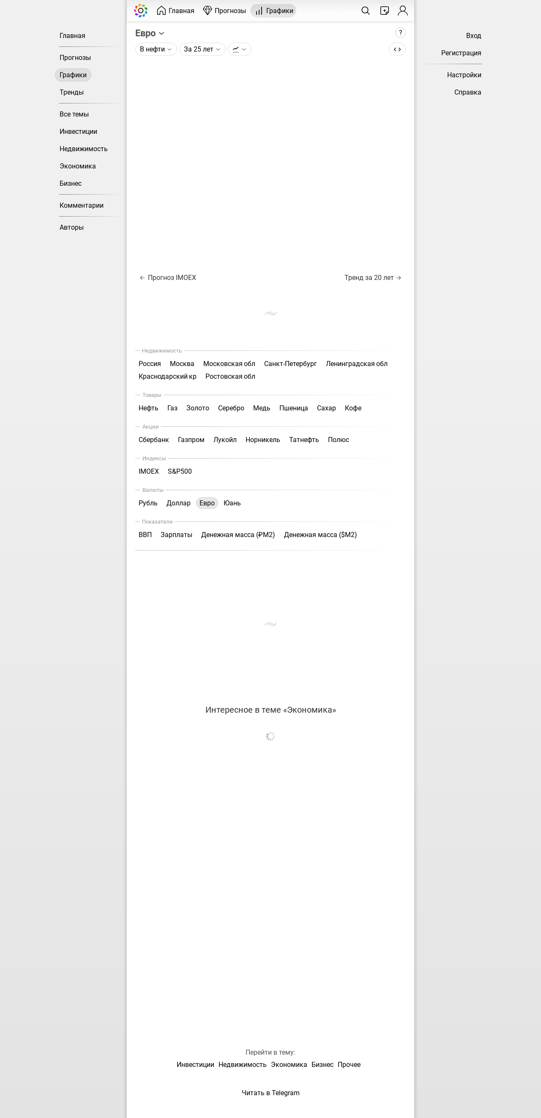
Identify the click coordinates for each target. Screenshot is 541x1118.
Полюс (338, 440)
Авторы (72, 227)
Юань (232, 503)
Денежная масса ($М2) (320, 535)
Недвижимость (84, 149)
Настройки (464, 75)
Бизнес (71, 183)
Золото (197, 408)
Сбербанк (154, 440)
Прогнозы (75, 58)
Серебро (231, 408)
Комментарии (82, 205)
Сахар (326, 408)
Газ (172, 408)
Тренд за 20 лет (372, 278)
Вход (473, 36)
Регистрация (461, 53)
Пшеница (293, 408)
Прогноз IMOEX (168, 278)
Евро (150, 32)
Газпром (191, 440)
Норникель (263, 440)
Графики (73, 75)
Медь (261, 408)
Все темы (74, 114)
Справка (467, 92)
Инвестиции (78, 132)
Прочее (349, 1065)
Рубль (148, 503)
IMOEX (149, 471)
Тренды (72, 92)
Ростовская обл (230, 376)
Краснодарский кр (168, 376)
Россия (150, 364)
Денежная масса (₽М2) (238, 535)
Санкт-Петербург (290, 364)
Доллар (179, 503)
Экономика (78, 166)
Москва (182, 364)
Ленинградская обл (357, 364)
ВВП (145, 535)
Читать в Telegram (271, 1093)
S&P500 (180, 471)
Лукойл (225, 440)
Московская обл (229, 364)
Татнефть (304, 440)
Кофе (353, 408)
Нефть (148, 408)
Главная (72, 36)
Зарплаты (176, 535)
